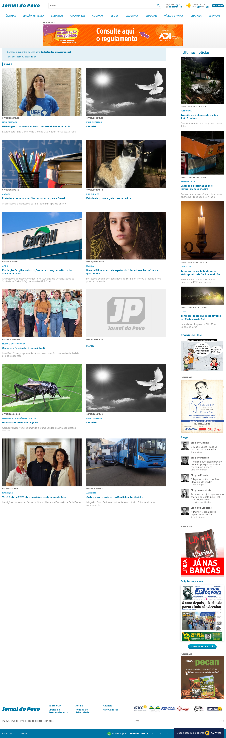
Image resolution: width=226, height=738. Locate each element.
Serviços (214, 16)
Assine (79, 706)
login (177, 5)
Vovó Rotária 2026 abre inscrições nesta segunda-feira (34, 497)
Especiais (151, 16)
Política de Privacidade (82, 711)
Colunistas (77, 16)
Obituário (91, 126)
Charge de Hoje (191, 335)
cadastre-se (175, 7)
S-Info (136, 721)
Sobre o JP (54, 706)
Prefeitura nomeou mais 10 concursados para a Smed (33, 198)
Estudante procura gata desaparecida (108, 198)
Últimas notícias (196, 52)
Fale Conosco (110, 710)
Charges (196, 16)
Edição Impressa (33, 16)
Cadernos (132, 16)
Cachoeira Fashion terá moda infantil (23, 348)
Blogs (115, 16)
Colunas (98, 16)
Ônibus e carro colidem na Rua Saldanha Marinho (114, 497)
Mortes (90, 346)
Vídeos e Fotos (174, 16)
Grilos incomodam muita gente (20, 422)
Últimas (11, 16)
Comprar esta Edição (202, 647)
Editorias (57, 16)
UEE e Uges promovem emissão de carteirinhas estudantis (36, 126)
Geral (9, 64)
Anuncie (107, 706)
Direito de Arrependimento (58, 711)
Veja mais (217, 6)
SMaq (221, 721)
